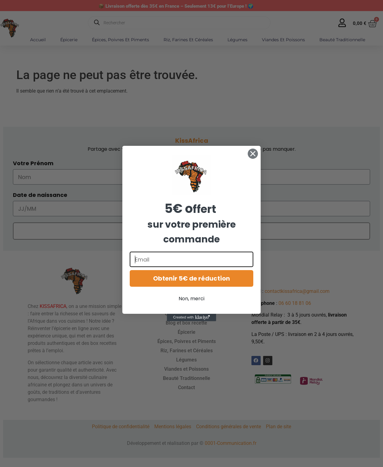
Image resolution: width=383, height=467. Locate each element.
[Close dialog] (252, 153)
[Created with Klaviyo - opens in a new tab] (191, 317)
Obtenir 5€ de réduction (191, 278)
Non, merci (191, 298)
